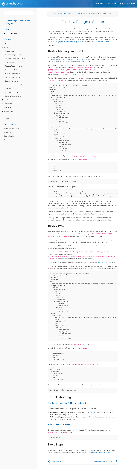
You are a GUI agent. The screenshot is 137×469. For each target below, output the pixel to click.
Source (109, 3)
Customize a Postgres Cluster (15, 70)
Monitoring (8, 89)
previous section (103, 42)
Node (96, 412)
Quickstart (7, 43)
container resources (77, 74)
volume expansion (73, 240)
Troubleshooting (9, 136)
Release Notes (8, 111)
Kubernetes (121, 3)
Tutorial (6, 47)
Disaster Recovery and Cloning (15, 85)
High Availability (10, 62)
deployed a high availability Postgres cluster (69, 42)
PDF (7, 34)
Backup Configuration (12, 77)
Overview (99, 3)
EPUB (15, 34)
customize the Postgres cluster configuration (94, 453)
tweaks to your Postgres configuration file (70, 59)
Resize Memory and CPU (12, 128)
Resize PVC (7, 132)
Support (6, 119)
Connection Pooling (11, 92)
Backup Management (12, 81)
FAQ (5, 115)
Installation (7, 100)
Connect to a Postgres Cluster (15, 58)
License (132, 3)
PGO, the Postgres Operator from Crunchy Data (70, 13)
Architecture (8, 104)
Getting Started (10, 51)
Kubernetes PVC (103, 263)
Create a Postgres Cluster (13, 55)
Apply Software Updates (13, 73)
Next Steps (7, 140)
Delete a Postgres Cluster (13, 96)
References (8, 107)
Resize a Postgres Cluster (13, 66)
